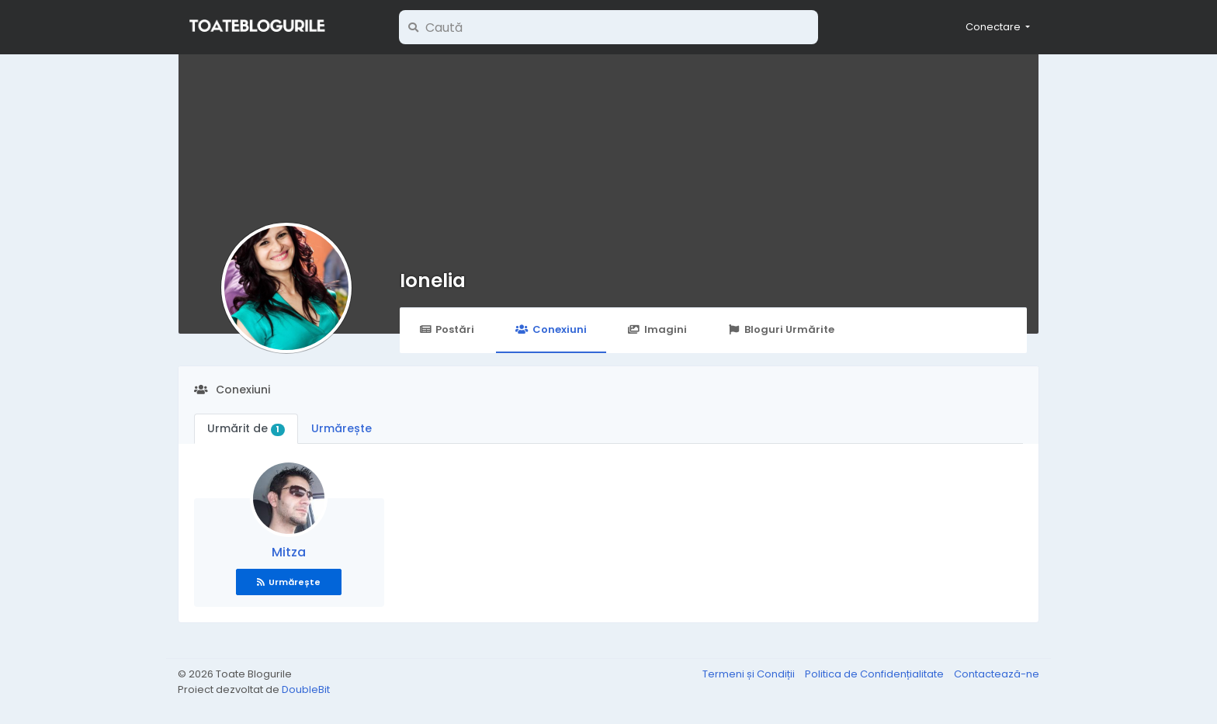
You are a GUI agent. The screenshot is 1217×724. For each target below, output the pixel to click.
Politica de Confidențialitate (875, 674)
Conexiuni (550, 329)
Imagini (657, 329)
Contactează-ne (996, 674)
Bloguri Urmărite (781, 329)
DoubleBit (306, 689)
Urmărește (341, 428)
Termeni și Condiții (749, 674)
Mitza (289, 552)
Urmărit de (246, 428)
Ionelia (433, 280)
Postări (446, 329)
